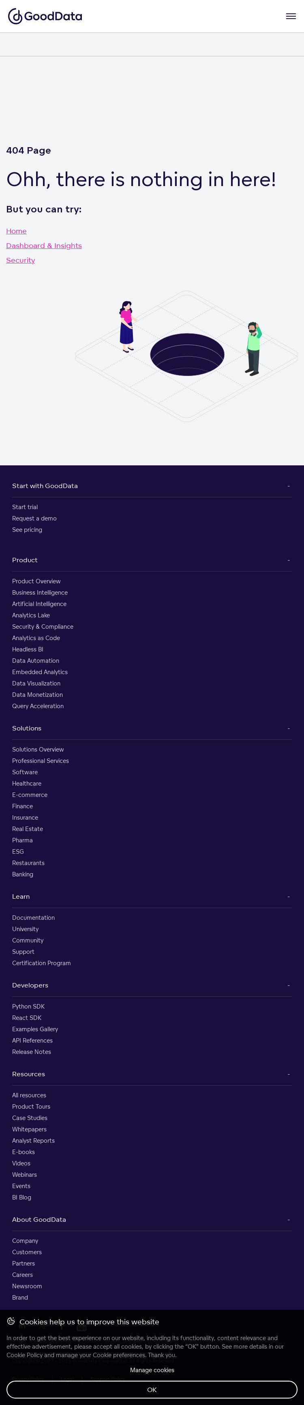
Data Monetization (37, 694)
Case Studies (29, 1117)
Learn (21, 896)
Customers (27, 1252)
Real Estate (27, 828)
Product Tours (31, 1106)
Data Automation (35, 660)
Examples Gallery (35, 1029)
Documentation (33, 917)
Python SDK (28, 1006)
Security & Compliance (42, 626)
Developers (30, 985)
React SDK (26, 1017)
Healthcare (26, 783)
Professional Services (40, 760)
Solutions (26, 728)
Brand (20, 1297)
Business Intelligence (40, 592)
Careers (22, 1274)
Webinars (24, 1174)
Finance (22, 806)
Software (25, 772)
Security (20, 259)
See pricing (27, 529)
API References (32, 1040)
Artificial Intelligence (39, 603)
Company (25, 1240)
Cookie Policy (24, 1354)
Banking (22, 874)
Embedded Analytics (40, 671)
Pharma (22, 840)
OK (152, 1390)
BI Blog (21, 1197)
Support (23, 951)
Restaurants (28, 862)
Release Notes (31, 1051)
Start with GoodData (45, 486)
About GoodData (39, 1219)
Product (25, 560)
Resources (28, 1074)
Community (27, 940)
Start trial (25, 506)
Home (16, 230)
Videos (21, 1163)
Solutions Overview (38, 749)
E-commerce (29, 794)
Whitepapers (29, 1129)
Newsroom (27, 1286)
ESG (18, 851)
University (25, 928)
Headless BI (27, 649)
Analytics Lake (31, 615)
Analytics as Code (36, 637)
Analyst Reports (33, 1140)
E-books (23, 1151)
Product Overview (36, 581)
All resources (29, 1095)
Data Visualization (36, 683)
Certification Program (41, 963)
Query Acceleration (38, 705)
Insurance (25, 817)
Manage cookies (152, 1369)
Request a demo (34, 518)
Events (21, 1185)
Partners (23, 1263)
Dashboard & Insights (44, 245)
